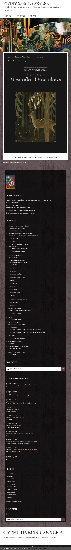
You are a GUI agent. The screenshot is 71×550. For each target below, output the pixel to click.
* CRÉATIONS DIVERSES (15, 231)
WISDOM (12, 305)
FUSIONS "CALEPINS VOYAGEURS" (20, 311)
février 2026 (11, 481)
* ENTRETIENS (14, 238)
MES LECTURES (12, 327)
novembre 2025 (12, 489)
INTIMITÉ (12, 296)
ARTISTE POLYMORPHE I (13, 202)
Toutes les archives (13, 501)
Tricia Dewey (13, 458)
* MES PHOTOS (12, 257)
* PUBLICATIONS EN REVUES (16, 260)
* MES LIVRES (12, 246)
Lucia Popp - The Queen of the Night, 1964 (19, 57)
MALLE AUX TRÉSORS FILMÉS (17, 324)
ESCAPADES (13, 283)
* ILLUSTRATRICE (13, 241)
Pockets (11, 393)
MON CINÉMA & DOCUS (15, 341)
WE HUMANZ (14, 302)
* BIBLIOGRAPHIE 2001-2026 (19, 249)
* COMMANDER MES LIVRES (16, 228)
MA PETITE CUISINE (14, 322)
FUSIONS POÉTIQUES (14, 308)
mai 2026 (10, 474)
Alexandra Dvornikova (35, 79)
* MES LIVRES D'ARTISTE (15, 255)
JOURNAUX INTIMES (16, 314)
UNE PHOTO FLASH (16, 348)
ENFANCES (13, 280)
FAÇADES (12, 286)
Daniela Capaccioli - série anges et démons (21, 61)
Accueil (9, 16)
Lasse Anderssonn (15, 409)
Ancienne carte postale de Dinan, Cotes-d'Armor (23, 385)
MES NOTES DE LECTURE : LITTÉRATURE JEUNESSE (25, 329)
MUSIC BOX (11, 344)
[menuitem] (8, 15)
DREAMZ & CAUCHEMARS (17, 277)
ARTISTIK (13, 271)
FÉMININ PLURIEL (15, 293)
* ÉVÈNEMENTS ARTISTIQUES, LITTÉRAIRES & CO (23, 236)
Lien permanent (21, 157)
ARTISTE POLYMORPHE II (14, 205)
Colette (11, 401)
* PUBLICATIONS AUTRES (17, 252)
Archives (20, 16)
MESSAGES (11, 336)
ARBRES (12, 268)
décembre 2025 (12, 487)
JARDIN (10, 317)
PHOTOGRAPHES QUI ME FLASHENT (19, 346)
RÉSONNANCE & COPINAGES (16, 352)
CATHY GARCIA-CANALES (27, 3)
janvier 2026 (11, 484)
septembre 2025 (12, 494)
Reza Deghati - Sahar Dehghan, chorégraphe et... (23, 449)
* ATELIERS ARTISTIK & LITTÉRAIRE (18, 226)
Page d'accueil (39, 57)
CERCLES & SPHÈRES (16, 274)
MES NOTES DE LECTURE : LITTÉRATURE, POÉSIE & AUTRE (27, 332)
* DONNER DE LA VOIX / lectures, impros (20, 233)
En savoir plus (24, 548)
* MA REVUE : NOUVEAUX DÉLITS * (18, 244)
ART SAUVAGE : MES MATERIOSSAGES (18, 208)
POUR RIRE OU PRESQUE (17, 338)
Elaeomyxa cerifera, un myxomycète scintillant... (23, 441)
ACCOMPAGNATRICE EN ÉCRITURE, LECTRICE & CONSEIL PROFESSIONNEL (28, 200)
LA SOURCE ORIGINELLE (15, 319)
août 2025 (10, 497)
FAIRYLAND (13, 289)
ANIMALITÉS (41, 157)
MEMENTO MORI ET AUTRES (18, 299)
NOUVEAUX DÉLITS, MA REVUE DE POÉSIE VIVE (20, 210)
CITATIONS (13, 354)
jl (6, 385)
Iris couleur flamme (15, 425)
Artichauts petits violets (16, 417)
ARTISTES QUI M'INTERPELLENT (18, 262)
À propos (33, 16)
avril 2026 (10, 476)
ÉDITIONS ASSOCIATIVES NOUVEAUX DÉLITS (20, 213)
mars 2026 (10, 479)
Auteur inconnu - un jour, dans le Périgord (21, 433)
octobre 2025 (11, 492)
